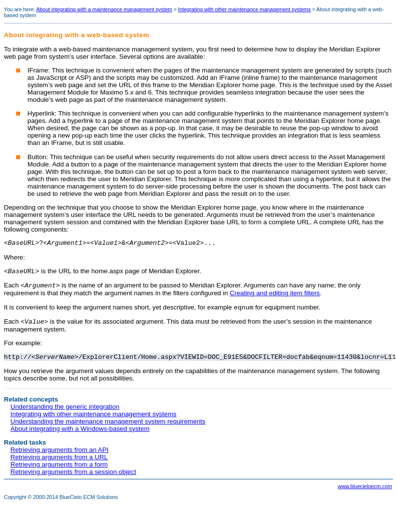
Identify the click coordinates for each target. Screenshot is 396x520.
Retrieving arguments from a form (59, 471)
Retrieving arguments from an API (59, 456)
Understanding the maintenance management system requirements (107, 428)
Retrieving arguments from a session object (73, 478)
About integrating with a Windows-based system (79, 435)
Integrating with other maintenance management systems (244, 9)
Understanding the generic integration (64, 413)
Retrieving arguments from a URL (59, 464)
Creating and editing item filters (275, 296)
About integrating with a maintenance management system (104, 9)
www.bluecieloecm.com (365, 493)
